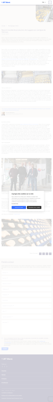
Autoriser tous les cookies (19, 207)
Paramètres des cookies (34, 207)
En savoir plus (15, 203)
